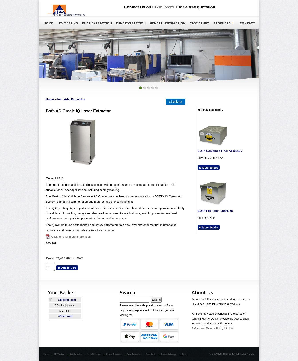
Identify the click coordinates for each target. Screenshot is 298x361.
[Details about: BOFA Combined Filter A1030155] (209, 167)
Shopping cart (67, 299)
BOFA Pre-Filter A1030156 (215, 210)
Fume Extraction (93, 354)
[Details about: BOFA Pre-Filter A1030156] (209, 227)
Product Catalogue (168, 354)
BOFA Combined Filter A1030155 (220, 151)
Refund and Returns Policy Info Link (213, 328)
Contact (185, 354)
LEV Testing (59, 354)
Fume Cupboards (133, 354)
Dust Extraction (76, 354)
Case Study (150, 354)
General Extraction (113, 354)
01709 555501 (165, 7)
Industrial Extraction (71, 99)
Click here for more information (71, 236)
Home (50, 99)
